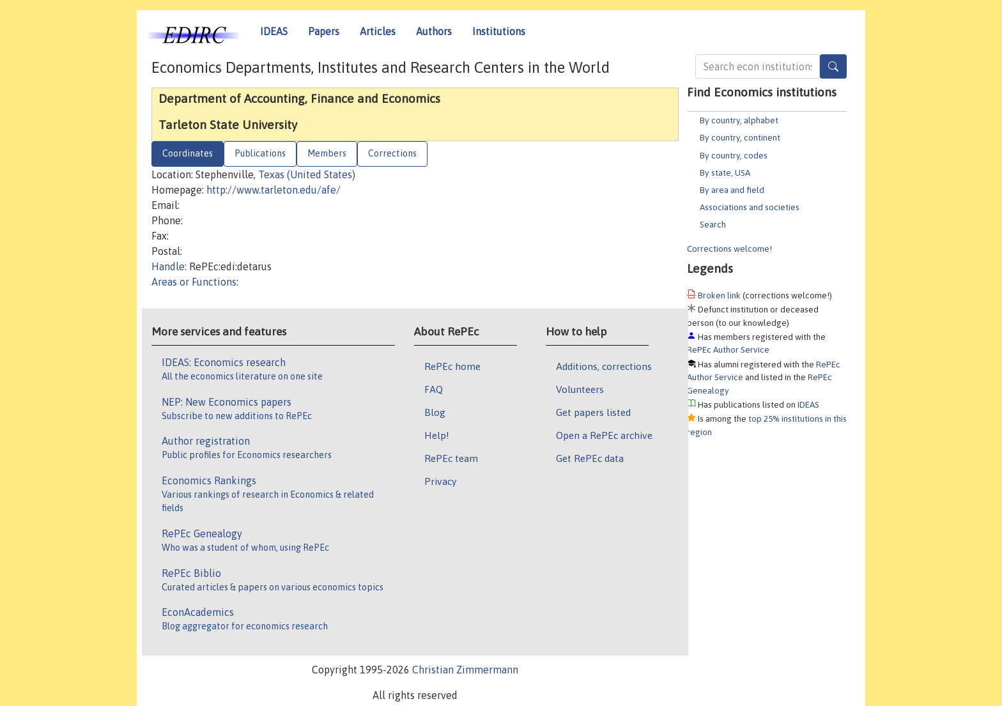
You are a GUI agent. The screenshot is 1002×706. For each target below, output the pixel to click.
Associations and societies (749, 207)
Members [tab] (326, 153)
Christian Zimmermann (465, 669)
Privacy (440, 481)
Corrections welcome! (729, 248)
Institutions (498, 31)
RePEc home (452, 366)
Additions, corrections (604, 366)
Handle (168, 266)
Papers (323, 31)
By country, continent (740, 137)
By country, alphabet (739, 120)
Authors (434, 31)
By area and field (732, 190)
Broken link (719, 295)
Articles (378, 31)
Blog (434, 412)
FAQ (433, 389)
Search (713, 224)
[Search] (833, 66)
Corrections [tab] (392, 153)
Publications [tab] (260, 153)
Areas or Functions (193, 282)
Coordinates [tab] (187, 153)
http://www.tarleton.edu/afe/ (273, 190)
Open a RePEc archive (604, 435)
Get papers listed (593, 412)
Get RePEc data (590, 458)
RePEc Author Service (728, 349)
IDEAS (274, 31)
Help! (436, 435)
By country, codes (733, 155)
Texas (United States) (306, 174)
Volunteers (580, 389)
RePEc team (451, 458)
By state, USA (725, 172)
